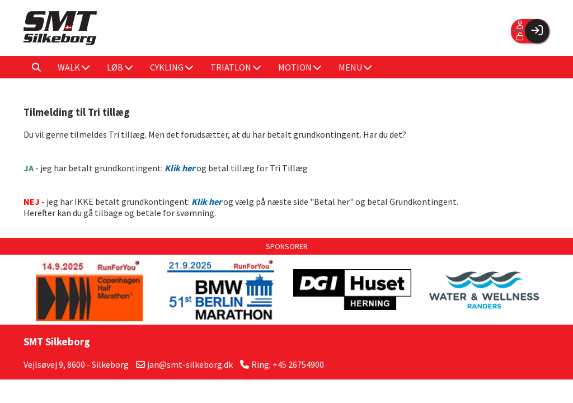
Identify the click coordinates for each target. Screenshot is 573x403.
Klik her (206, 201)
